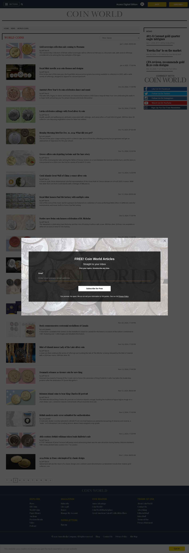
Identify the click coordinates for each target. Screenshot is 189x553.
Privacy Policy (124, 296)
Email (40, 273)
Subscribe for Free (94, 288)
